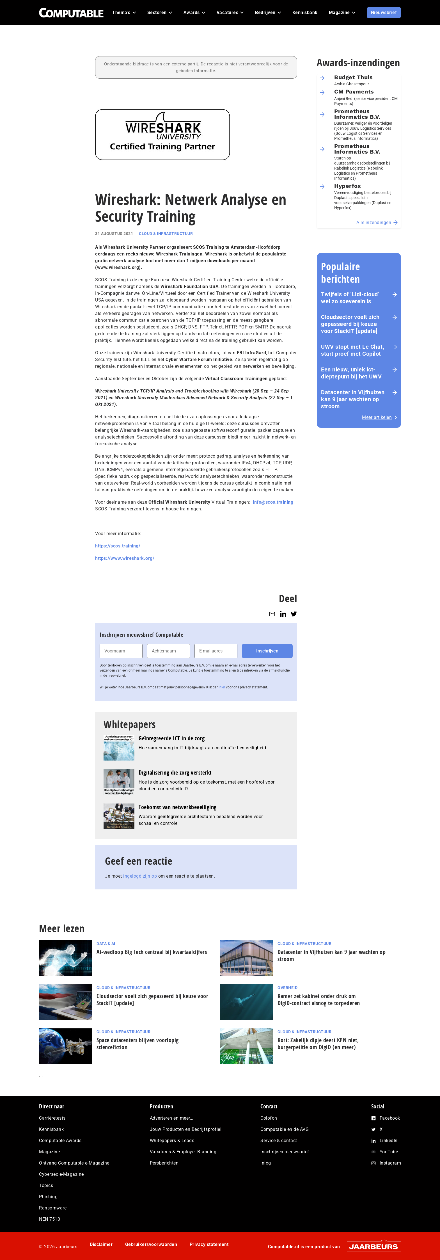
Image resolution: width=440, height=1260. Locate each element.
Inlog (265, 1163)
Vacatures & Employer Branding (183, 1151)
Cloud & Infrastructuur (166, 233)
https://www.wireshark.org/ (124, 558)
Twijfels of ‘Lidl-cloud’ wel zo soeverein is (350, 298)
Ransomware (53, 1208)
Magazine (49, 1151)
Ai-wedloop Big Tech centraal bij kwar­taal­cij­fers (152, 952)
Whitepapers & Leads (172, 1140)
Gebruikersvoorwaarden (151, 1244)
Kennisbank (51, 1129)
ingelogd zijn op (140, 876)
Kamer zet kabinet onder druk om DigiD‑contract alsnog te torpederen (319, 999)
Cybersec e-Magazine (61, 1174)
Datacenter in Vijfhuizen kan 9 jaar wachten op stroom (352, 399)
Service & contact (278, 1140)
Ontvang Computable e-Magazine (74, 1163)
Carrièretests (52, 1118)
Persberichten (164, 1163)
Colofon (268, 1118)
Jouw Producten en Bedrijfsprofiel (186, 1129)
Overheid (287, 987)
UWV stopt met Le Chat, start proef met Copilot (352, 350)
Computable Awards (60, 1140)
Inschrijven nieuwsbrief (284, 1151)
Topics (46, 1185)
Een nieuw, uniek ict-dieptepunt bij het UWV (351, 373)
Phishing (48, 1196)
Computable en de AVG (284, 1129)
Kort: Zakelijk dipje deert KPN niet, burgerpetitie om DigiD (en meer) (318, 1043)
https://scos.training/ (117, 546)
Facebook (390, 1118)
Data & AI (106, 943)
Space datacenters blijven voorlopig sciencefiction (138, 1043)
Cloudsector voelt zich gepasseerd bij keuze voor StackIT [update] (350, 324)
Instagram (390, 1163)
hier (222, 687)
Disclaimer (101, 1244)
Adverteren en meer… (171, 1118)
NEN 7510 (49, 1219)
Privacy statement (209, 1244)
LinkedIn (389, 1140)
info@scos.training (273, 502)
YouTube (389, 1151)
